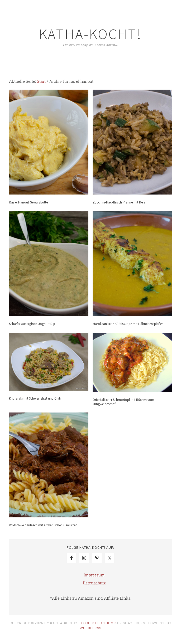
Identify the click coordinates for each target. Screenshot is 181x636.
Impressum (94, 574)
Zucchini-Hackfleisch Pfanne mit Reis (119, 202)
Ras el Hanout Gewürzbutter (29, 202)
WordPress (90, 628)
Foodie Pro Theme (98, 623)
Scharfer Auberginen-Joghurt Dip (32, 324)
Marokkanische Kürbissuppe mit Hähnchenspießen (128, 324)
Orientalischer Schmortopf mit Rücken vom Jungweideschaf (123, 401)
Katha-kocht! (90, 34)
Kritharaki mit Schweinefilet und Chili (35, 398)
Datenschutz (94, 582)
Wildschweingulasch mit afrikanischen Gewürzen (43, 525)
